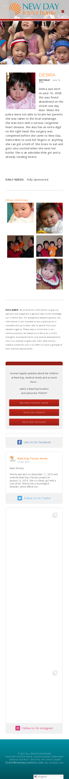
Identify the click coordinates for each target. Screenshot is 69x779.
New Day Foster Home (32, 458)
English (41, 776)
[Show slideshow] (17, 200)
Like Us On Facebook (37, 442)
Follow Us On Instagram (37, 728)
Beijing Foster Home (34, 402)
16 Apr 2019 (23, 461)
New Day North (34, 412)
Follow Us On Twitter (37, 498)
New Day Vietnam (34, 422)
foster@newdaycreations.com (24, 762)
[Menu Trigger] (63, 11)
